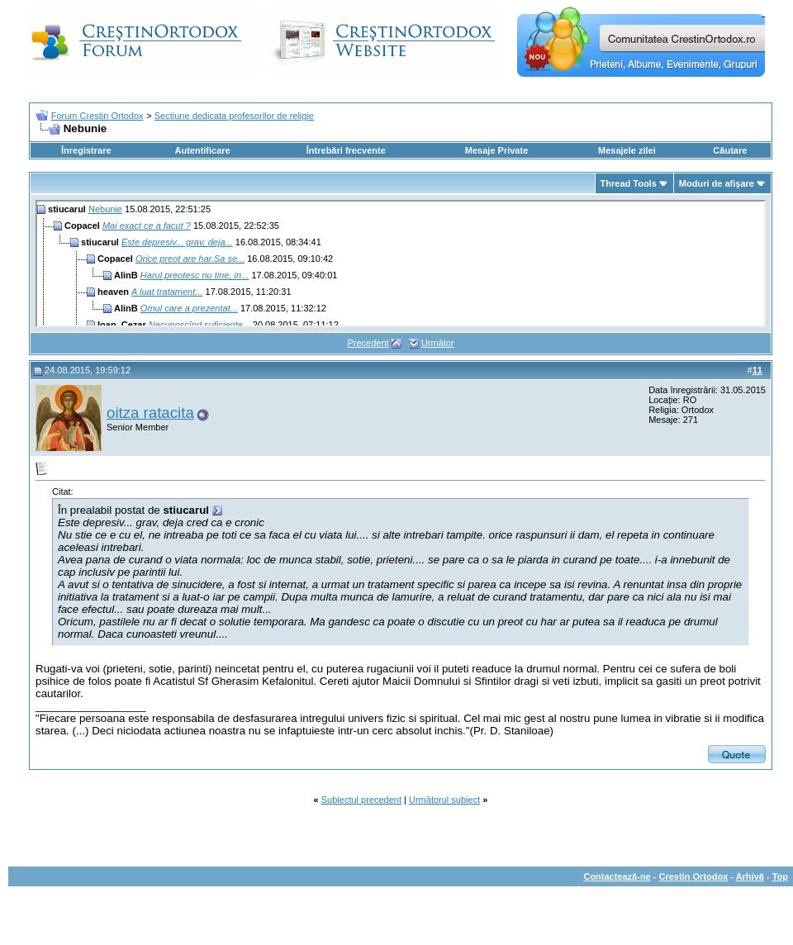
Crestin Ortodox (694, 876)
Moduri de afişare (716, 183)
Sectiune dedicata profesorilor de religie (234, 116)
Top (780, 876)
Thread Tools (629, 183)
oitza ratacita (150, 412)
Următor (437, 343)
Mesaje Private (496, 150)
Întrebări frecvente (346, 150)
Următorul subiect (444, 800)
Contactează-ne (616, 876)
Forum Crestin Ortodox (97, 116)
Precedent (367, 343)
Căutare (730, 150)
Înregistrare (86, 150)
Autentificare (202, 150)
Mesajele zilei (627, 150)
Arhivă (750, 876)
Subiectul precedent (361, 800)
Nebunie (105, 209)
